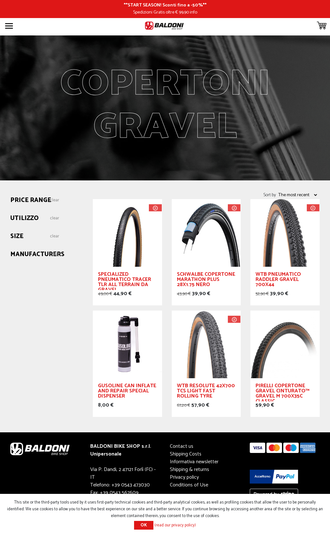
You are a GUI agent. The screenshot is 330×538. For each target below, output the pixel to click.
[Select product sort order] (297, 195)
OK (144, 525)
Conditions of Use (189, 485)
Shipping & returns (189, 469)
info (193, 12)
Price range (30, 200)
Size (17, 236)
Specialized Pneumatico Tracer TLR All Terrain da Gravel (124, 281)
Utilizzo (24, 218)
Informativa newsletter (194, 461)
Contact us (181, 446)
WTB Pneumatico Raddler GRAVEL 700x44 (278, 280)
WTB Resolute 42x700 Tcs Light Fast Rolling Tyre (206, 391)
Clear (54, 200)
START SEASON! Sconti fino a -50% (165, 5)
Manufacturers (37, 254)
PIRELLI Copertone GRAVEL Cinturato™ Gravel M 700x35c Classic (282, 392)
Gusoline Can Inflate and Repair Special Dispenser (127, 391)
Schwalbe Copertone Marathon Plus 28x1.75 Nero (206, 280)
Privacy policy (184, 477)
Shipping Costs (185, 454)
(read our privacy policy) (175, 525)
